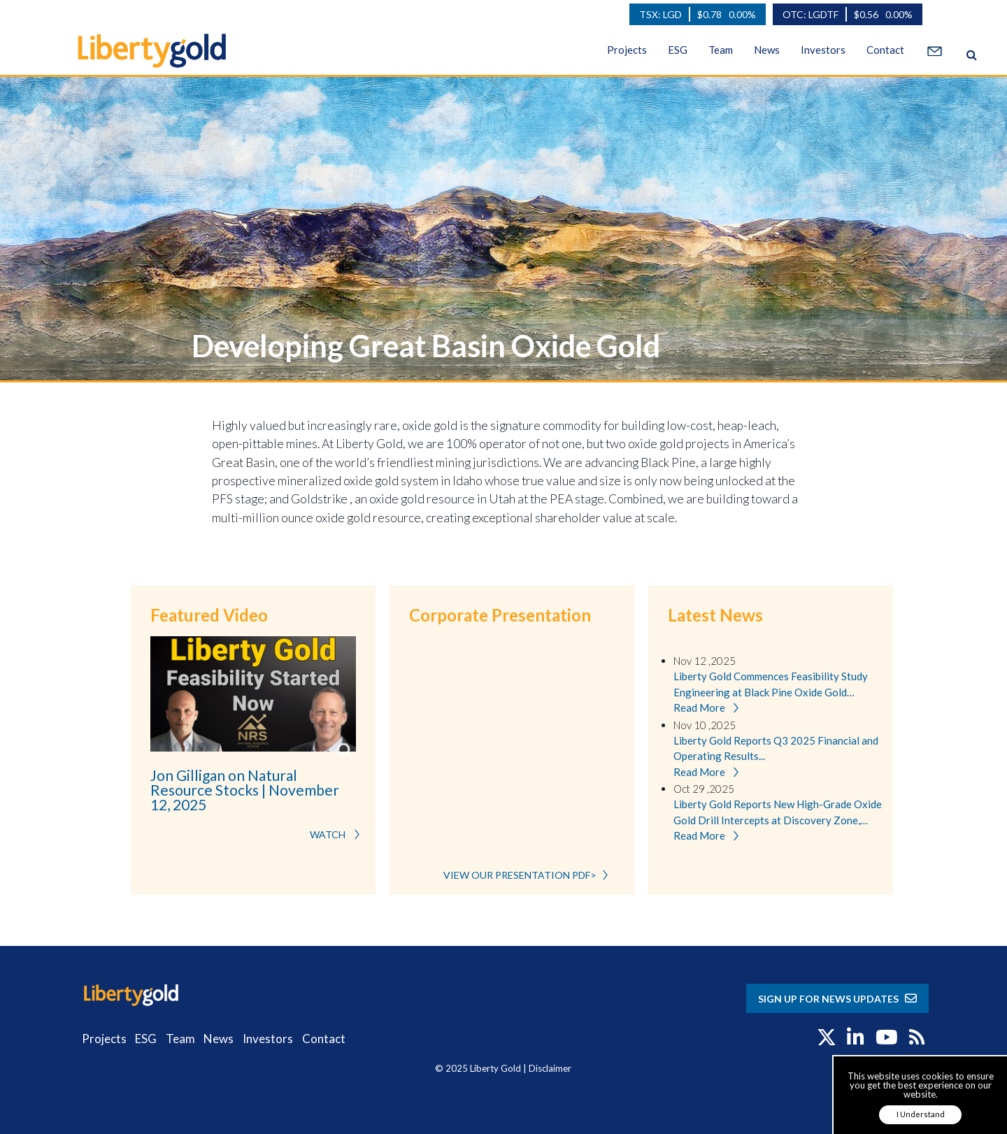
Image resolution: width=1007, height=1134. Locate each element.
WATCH (338, 834)
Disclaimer (550, 1068)
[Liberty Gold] (140, 48)
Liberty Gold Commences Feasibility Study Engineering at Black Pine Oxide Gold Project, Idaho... (770, 685)
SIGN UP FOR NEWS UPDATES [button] (837, 999)
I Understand (921, 1114)
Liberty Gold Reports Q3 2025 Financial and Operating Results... (775, 748)
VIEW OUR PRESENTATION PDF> (529, 875)
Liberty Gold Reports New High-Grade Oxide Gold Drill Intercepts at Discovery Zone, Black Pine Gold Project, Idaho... (777, 813)
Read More (709, 708)
